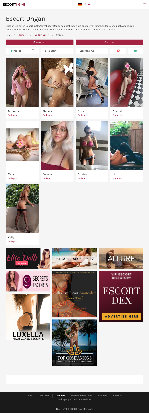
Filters (109, 42)
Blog (30, 395)
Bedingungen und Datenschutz (74, 399)
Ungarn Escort (42, 35)
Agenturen (43, 395)
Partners (102, 395)
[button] (84, 4)
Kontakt (117, 395)
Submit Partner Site (81, 395)
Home (9, 35)
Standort (22, 35)
